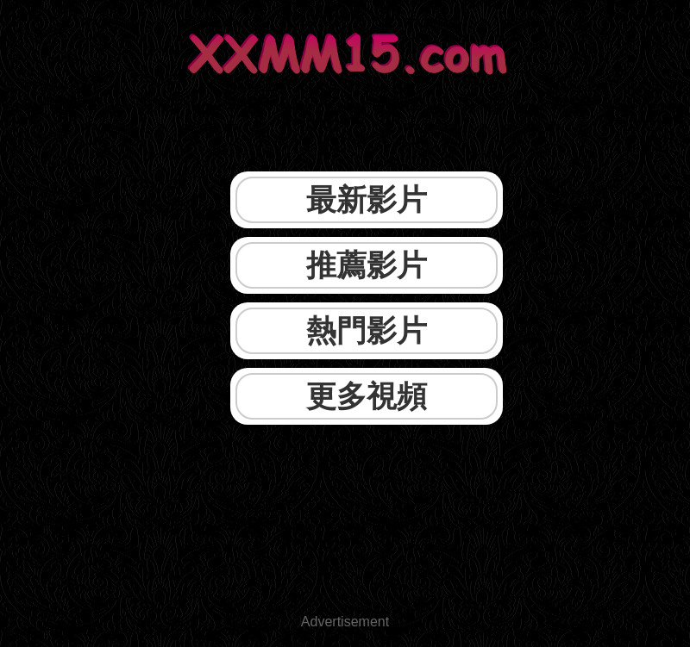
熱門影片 (366, 330)
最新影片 (366, 199)
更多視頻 (366, 396)
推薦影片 (366, 265)
